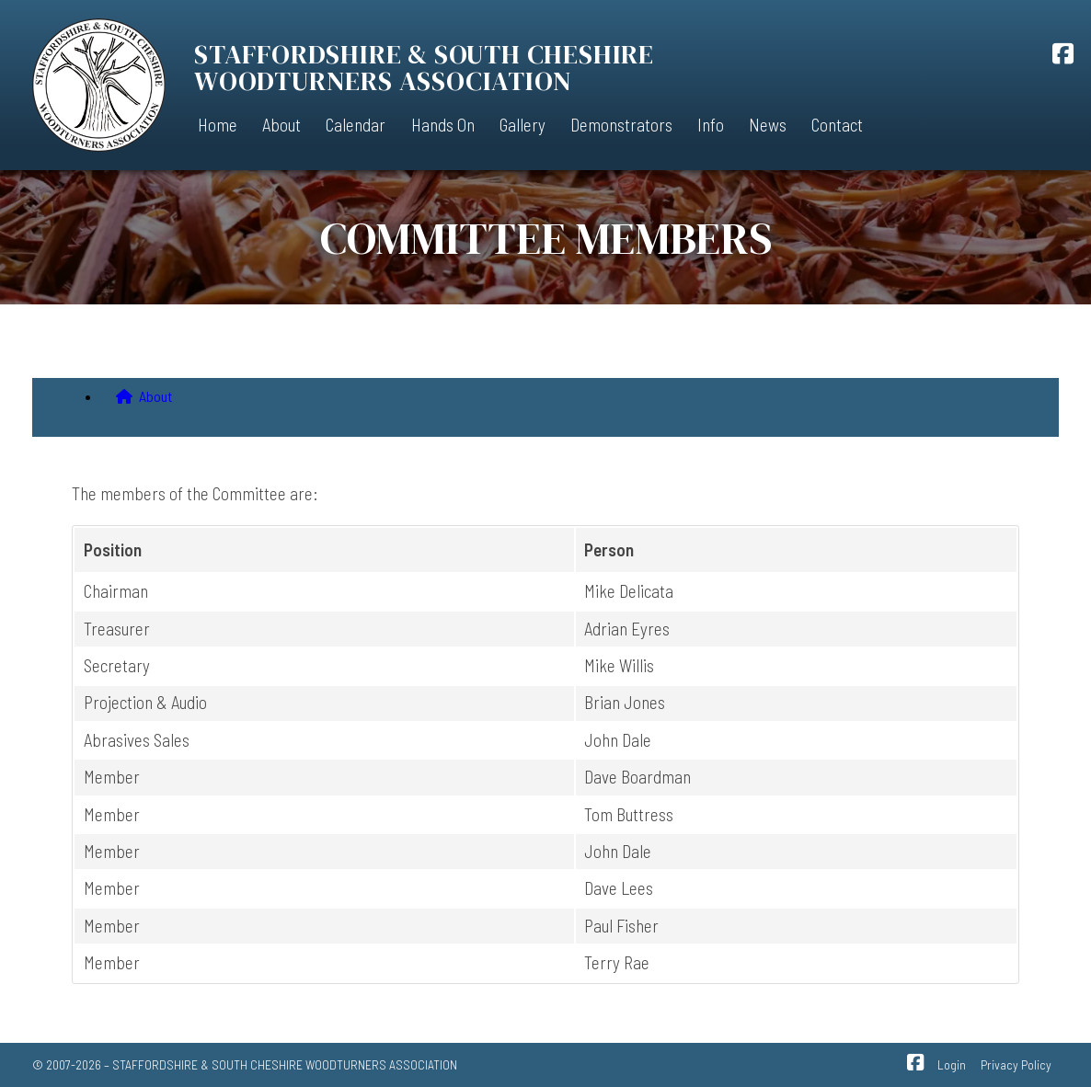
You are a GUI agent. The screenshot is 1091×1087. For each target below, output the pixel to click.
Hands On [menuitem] (443, 124)
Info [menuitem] (710, 124)
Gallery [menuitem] (523, 124)
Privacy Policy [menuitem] (1016, 1064)
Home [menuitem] (217, 124)
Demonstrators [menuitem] (621, 124)
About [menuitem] (281, 124)
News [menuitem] (768, 124)
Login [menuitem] (951, 1064)
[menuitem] (563, 400)
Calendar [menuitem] (355, 124)
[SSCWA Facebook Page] (1063, 56)
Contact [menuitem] (837, 124)
